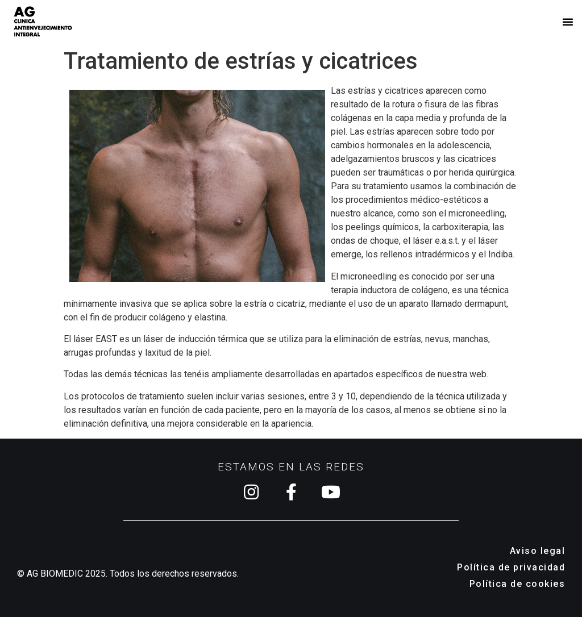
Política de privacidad (511, 567)
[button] (567, 21)
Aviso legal (538, 550)
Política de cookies (517, 583)
